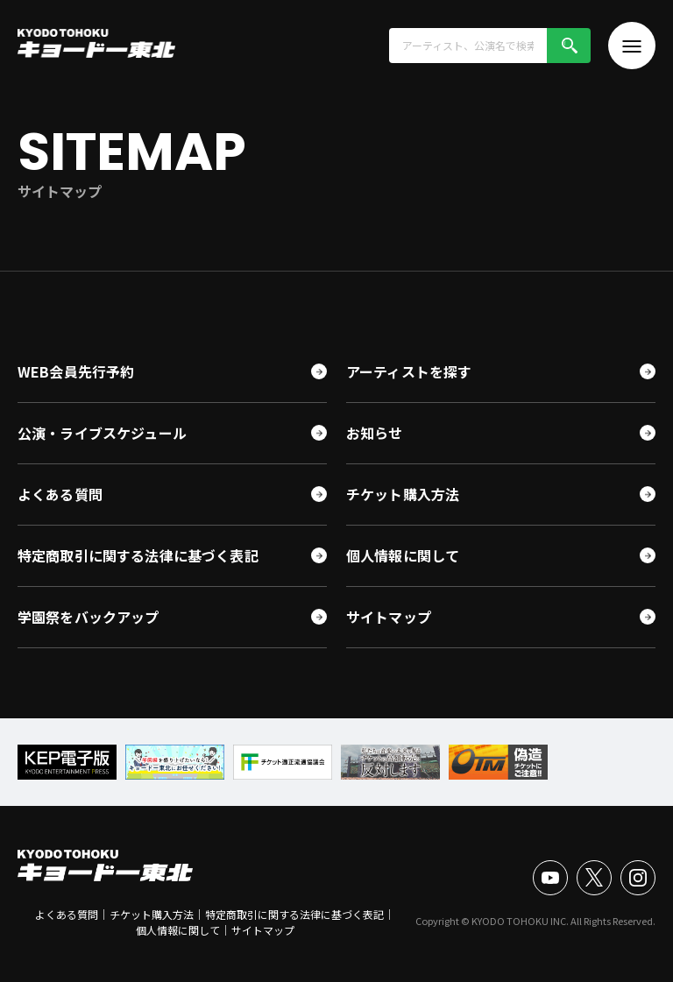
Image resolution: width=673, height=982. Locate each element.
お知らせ (374, 432)
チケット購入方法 (402, 494)
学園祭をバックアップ (88, 616)
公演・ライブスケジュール (102, 432)
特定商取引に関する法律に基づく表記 (138, 555)
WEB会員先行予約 (76, 371)
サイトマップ (388, 616)
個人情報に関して (402, 555)
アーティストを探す (408, 371)
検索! (569, 45)
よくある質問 (60, 494)
